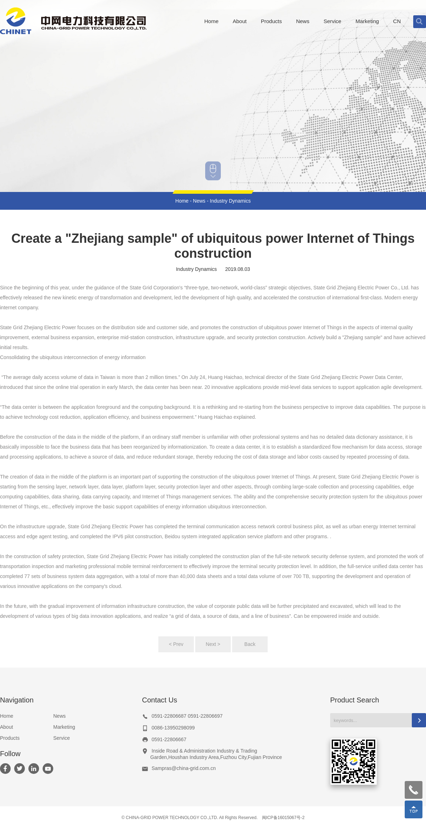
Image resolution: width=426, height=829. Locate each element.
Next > (213, 644)
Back (249, 644)
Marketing (64, 727)
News (199, 201)
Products (10, 738)
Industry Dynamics (230, 201)
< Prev (176, 644)
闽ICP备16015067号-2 (283, 817)
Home (182, 201)
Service (61, 738)
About (6, 727)
